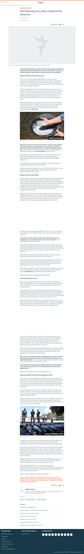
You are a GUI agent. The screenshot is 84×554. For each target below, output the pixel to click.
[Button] (54, 24)
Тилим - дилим (25, 534)
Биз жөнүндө (5, 536)
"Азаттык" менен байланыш (8, 549)
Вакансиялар (5, 546)
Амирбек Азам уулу (24, 18)
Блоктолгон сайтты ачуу (7, 534)
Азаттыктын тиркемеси (7, 544)
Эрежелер (4, 539)
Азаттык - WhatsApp (6, 541)
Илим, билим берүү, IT (26, 8)
